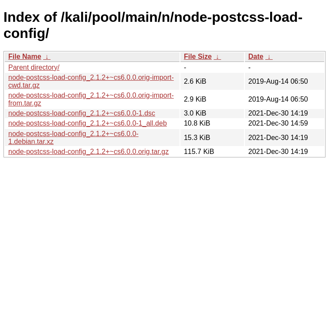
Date (256, 56)
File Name (24, 56)
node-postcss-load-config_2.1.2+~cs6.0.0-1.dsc (81, 113)
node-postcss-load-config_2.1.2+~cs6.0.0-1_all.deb (87, 123)
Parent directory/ (33, 67)
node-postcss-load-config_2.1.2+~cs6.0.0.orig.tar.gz (88, 151)
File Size (198, 56)
